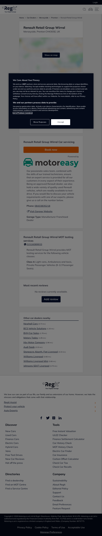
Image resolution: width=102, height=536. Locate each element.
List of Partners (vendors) (23, 113)
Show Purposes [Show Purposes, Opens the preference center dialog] (39, 122)
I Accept (60, 122)
